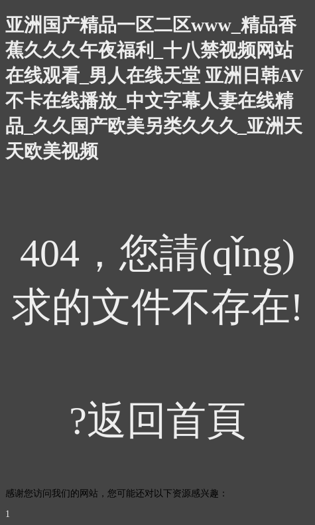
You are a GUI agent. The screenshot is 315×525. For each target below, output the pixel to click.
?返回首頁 (157, 421)
